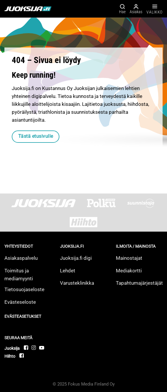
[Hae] (122, 9)
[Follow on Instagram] (33, 347)
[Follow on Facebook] (26, 347)
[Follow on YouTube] (41, 347)
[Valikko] (154, 8)
